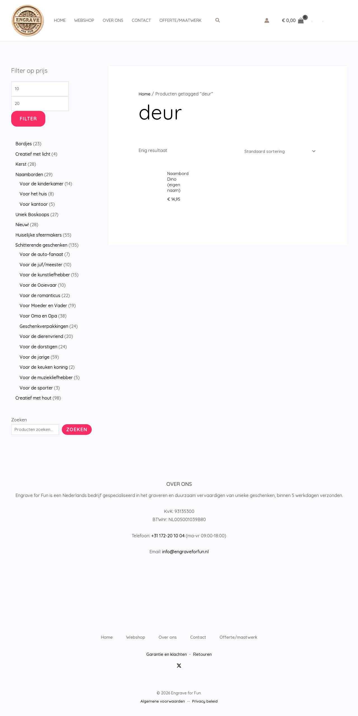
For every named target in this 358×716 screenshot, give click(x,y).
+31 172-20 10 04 (168, 532)
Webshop (84, 20)
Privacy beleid (205, 703)
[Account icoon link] (266, 20)
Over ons (113, 20)
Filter (28, 120)
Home (60, 20)
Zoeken (19, 416)
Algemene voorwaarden (162, 703)
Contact (141, 20)
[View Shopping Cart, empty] (292, 20)
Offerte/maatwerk (180, 20)
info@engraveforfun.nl (185, 548)
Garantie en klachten (166, 656)
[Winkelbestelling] (277, 151)
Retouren (203, 656)
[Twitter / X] (179, 667)
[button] (217, 20)
